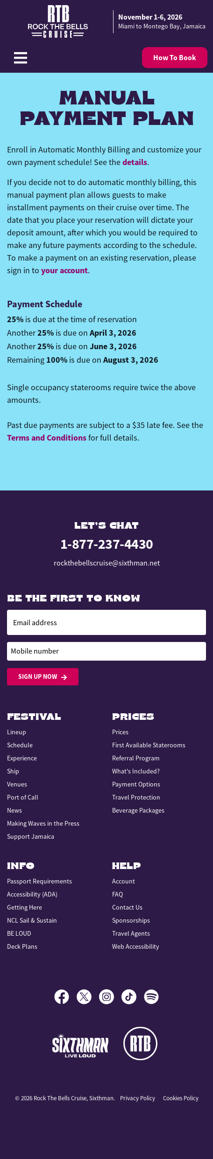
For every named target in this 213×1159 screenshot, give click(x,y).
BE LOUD (19, 933)
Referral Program (136, 758)
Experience (22, 758)
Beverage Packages (138, 810)
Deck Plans (22, 946)
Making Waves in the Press (43, 823)
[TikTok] (132, 996)
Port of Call (22, 797)
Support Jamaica (30, 836)
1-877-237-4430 (106, 544)
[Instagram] (110, 996)
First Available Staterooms (148, 745)
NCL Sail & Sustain (32, 920)
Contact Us (127, 907)
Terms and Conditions (46, 437)
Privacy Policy (137, 1098)
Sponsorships (131, 920)
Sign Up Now (42, 677)
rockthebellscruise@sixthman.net (107, 563)
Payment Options (136, 784)
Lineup (16, 732)
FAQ (117, 894)
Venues (17, 784)
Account (123, 881)
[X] (88, 996)
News (14, 810)
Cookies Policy (181, 1098)
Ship (13, 771)
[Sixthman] (80, 1045)
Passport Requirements (39, 881)
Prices (120, 732)
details (134, 162)
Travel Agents (131, 933)
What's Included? (136, 771)
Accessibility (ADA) (32, 894)
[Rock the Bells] (142, 1045)
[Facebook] (65, 996)
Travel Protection (136, 797)
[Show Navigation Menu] (21, 58)
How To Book (174, 57)
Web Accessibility (135, 946)
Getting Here (24, 907)
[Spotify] (151, 996)
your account (64, 270)
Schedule (20, 745)
